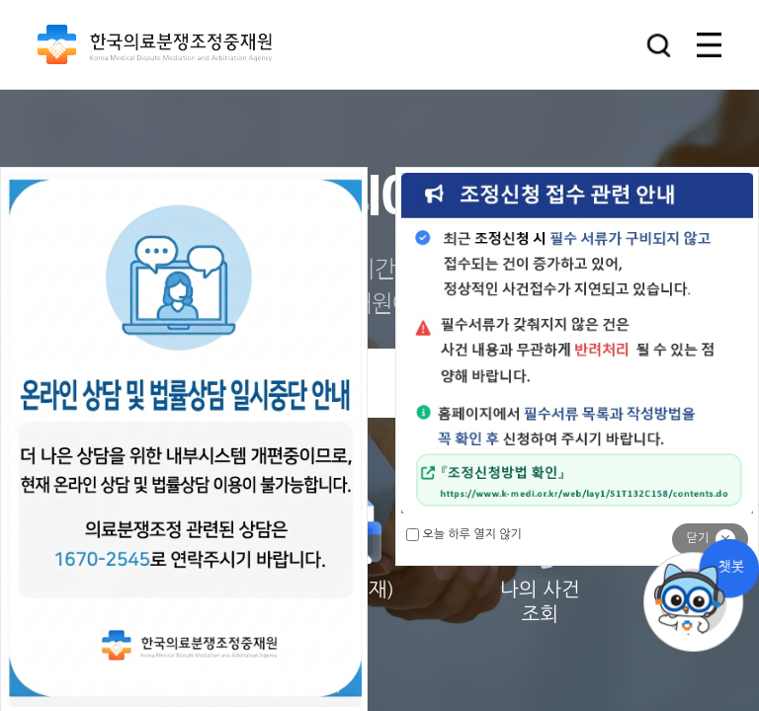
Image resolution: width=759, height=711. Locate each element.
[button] (658, 45)
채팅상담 (700, 596)
